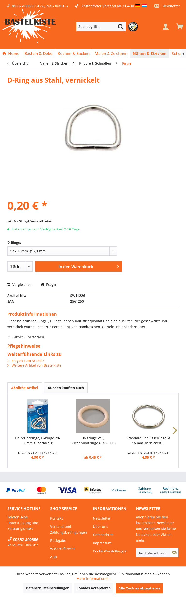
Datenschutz (103, 534)
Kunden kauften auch (66, 387)
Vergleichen (19, 284)
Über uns (100, 526)
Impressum (102, 543)
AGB (53, 556)
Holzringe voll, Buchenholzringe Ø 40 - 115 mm (93, 440)
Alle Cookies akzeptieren (139, 588)
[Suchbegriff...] (101, 26)
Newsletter (167, 6)
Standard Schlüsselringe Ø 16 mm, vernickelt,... (148, 440)
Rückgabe (58, 540)
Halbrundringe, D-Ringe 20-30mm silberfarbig (37, 440)
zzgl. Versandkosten (37, 221)
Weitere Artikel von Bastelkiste (34, 365)
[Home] (11, 53)
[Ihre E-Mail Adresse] (153, 552)
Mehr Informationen (93, 578)
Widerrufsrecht (62, 548)
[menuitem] (108, 26)
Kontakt (56, 518)
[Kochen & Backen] (73, 53)
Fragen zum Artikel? (25, 360)
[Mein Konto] (165, 26)
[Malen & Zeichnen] (111, 53)
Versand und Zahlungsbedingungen (68, 529)
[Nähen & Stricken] (149, 53)
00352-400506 (23, 6)
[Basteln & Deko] (38, 53)
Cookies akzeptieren (94, 588)
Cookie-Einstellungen (110, 551)
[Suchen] (121, 26)
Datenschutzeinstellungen (47, 588)
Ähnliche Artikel (24, 387)
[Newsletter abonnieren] (174, 552)
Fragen (49, 284)
